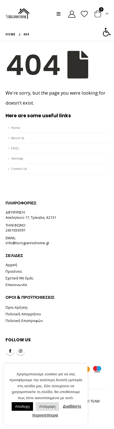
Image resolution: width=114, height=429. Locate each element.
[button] (107, 32)
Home (15, 128)
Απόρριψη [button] (47, 406)
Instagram (20, 351)
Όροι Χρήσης (17, 307)
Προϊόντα (14, 271)
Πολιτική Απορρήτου (23, 313)
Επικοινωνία (16, 284)
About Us (17, 138)
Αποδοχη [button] (22, 406)
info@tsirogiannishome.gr (28, 242)
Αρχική (11, 264)
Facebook (10, 351)
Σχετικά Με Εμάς (19, 277)
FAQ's (15, 148)
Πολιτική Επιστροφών (24, 320)
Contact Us (19, 169)
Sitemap (17, 158)
